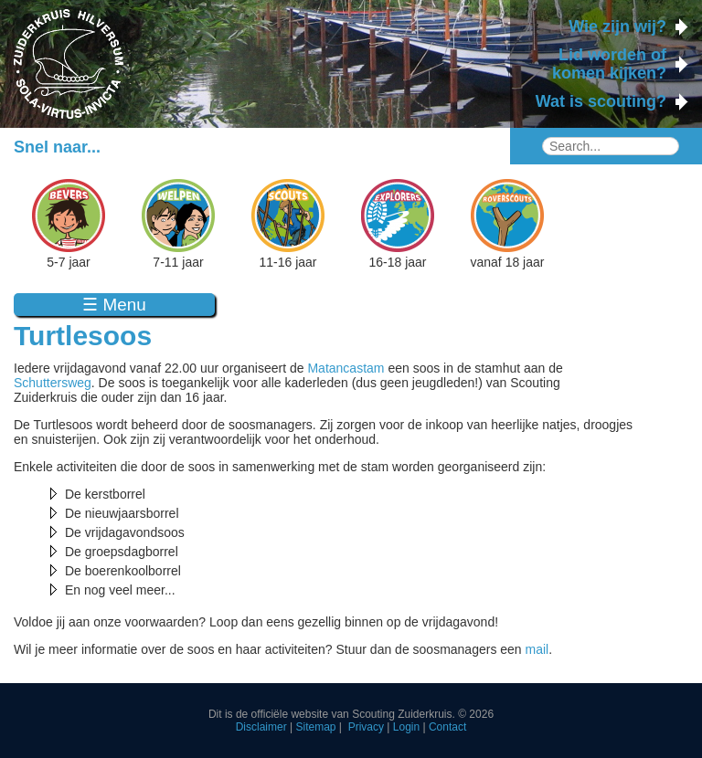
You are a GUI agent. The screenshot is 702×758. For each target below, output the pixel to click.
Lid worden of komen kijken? (609, 64)
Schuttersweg (52, 382)
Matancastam (345, 368)
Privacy (366, 727)
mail (537, 649)
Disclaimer (261, 727)
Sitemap (315, 727)
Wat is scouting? (601, 101)
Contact (447, 727)
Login (406, 727)
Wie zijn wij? (617, 26)
